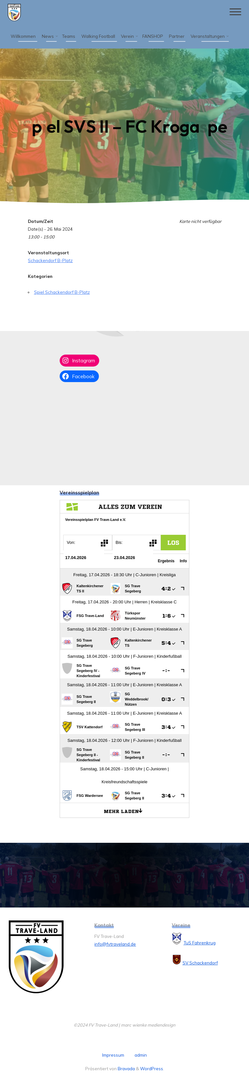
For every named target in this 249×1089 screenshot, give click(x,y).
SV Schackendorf (200, 962)
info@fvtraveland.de (115, 944)
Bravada (126, 1068)
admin (141, 1055)
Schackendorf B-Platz (50, 260)
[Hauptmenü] (234, 12)
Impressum (113, 1055)
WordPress (151, 1068)
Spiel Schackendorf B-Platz (61, 291)
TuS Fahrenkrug (200, 942)
